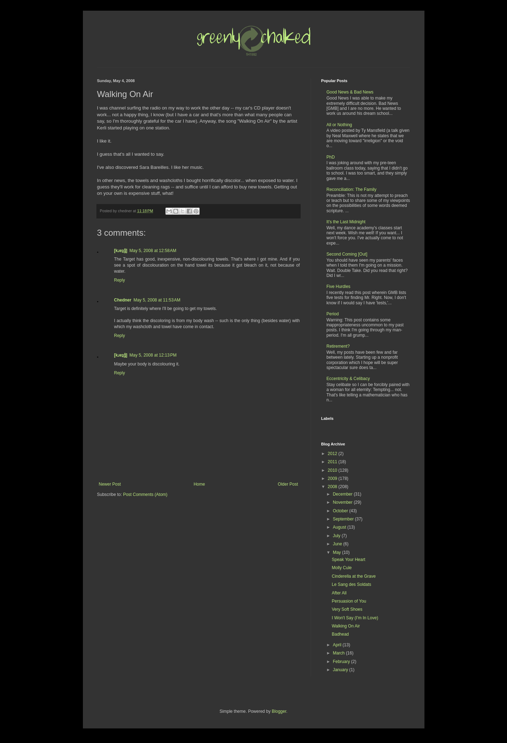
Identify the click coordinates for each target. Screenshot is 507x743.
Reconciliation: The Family (352, 189)
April (337, 644)
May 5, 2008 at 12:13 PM (153, 355)
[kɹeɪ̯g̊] (120, 250)
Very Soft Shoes (347, 609)
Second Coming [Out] (347, 254)
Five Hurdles (338, 286)
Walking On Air (346, 626)
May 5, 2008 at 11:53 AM (156, 300)
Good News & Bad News (350, 92)
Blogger (279, 711)
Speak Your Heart (348, 559)
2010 (333, 470)
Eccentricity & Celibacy (348, 378)
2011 (333, 461)
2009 (333, 478)
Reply (119, 280)
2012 (333, 453)
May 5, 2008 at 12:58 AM (153, 250)
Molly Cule (342, 567)
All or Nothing (339, 124)
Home (199, 484)
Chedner (123, 300)
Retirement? (338, 346)
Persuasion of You (349, 601)
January (341, 669)
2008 (333, 486)
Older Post (288, 484)
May (337, 552)
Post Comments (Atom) (145, 494)
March (339, 653)
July (337, 535)
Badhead (340, 634)
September (344, 519)
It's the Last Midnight (346, 221)
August (340, 527)
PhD (331, 157)
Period (333, 313)
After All (339, 592)
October (341, 510)
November (343, 502)
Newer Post (110, 484)
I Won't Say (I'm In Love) (355, 617)
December (343, 494)
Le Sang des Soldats (351, 584)
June (338, 543)
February (342, 661)
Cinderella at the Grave (353, 576)
